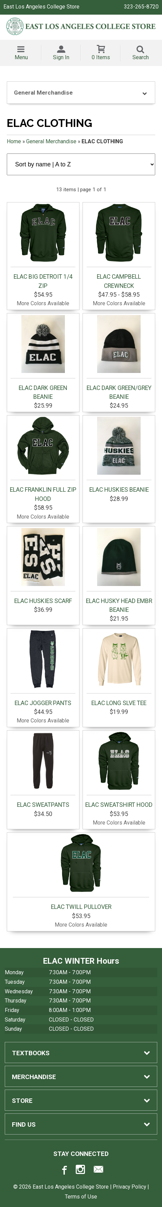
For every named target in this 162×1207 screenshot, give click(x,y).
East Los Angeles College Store (41, 6)
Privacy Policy (129, 1187)
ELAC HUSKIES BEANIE (119, 455)
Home (14, 141)
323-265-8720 (141, 6)
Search (140, 57)
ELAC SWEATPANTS (43, 770)
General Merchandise (51, 141)
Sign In (61, 57)
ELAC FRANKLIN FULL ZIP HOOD (43, 459)
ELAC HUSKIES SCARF (43, 566)
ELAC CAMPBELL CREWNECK (119, 246)
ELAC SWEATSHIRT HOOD (118, 770)
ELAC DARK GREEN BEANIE (43, 357)
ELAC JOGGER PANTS (43, 668)
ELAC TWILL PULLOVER (81, 872)
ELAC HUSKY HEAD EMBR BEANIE (119, 570)
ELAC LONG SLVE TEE (119, 668)
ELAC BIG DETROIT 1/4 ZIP (43, 246)
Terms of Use (81, 1196)
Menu (21, 57)
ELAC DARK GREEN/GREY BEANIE (119, 357)
